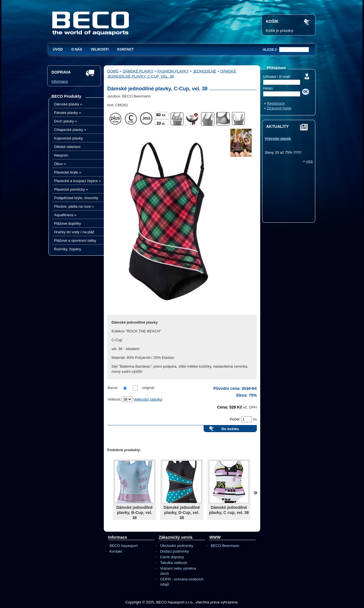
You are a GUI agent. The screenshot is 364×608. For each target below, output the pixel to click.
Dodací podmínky (174, 551)
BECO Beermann (225, 546)
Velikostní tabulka (147, 399)
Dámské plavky (68, 104)
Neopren (61, 155)
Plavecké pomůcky (71, 189)
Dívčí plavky (65, 121)
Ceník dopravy (172, 557)
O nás (76, 49)
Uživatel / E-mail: (277, 76)
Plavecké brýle (67, 172)
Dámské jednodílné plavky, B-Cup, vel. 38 (134, 512)
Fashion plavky (173, 71)
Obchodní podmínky (176, 546)
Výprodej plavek (278, 139)
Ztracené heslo (279, 108)
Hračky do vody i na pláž (74, 232)
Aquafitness (65, 215)
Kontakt (125, 49)
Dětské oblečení (67, 147)
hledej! (270, 50)
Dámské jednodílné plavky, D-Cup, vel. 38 (182, 512)
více (309, 161)
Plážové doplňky (67, 223)
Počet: (235, 419)
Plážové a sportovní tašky (75, 240)
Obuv (60, 164)
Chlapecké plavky (70, 130)
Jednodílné (204, 71)
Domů (113, 71)
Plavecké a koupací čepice (77, 181)
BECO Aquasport (123, 546)
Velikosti (100, 49)
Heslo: (268, 88)
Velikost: (114, 399)
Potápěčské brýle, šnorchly (76, 198)
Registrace (276, 103)
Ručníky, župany (67, 249)
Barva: (112, 388)
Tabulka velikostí (173, 563)
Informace (59, 81)
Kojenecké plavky (68, 138)
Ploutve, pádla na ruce (74, 206)
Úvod (58, 49)
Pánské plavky (67, 113)
